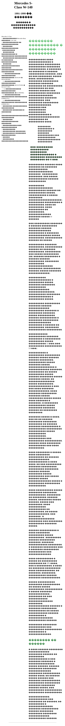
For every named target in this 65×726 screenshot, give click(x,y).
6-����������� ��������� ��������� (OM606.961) (14, 102)
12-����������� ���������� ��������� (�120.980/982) (13, 91)
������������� (40, 634)
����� (6, 137)
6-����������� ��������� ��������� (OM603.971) (14, 96)
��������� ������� (14, 131)
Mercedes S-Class (7, 36)
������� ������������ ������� (10, 121)
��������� (8, 50)
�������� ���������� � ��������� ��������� (14, 54)
